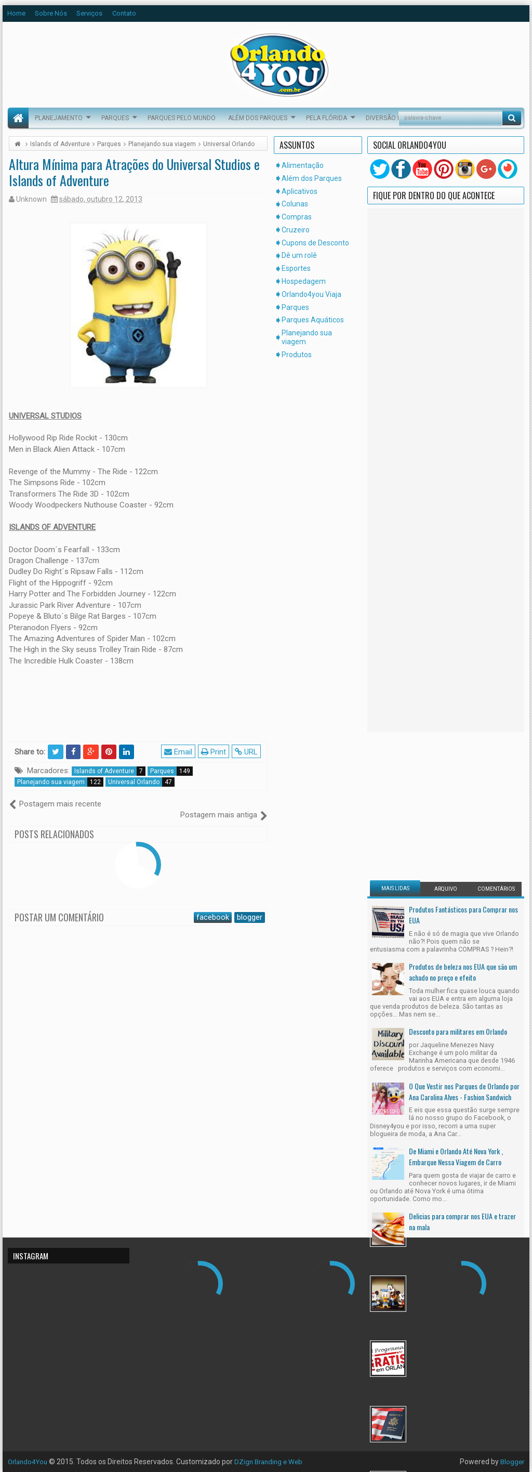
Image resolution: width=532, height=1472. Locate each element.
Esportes (296, 268)
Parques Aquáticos (313, 320)
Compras (297, 217)
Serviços (89, 13)
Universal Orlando (141, 782)
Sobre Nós (51, 13)
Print (214, 751)
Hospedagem (304, 281)
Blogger (511, 1461)
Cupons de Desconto (315, 243)
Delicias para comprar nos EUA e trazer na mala (462, 810)
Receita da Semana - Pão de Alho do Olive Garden (464, 1071)
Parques (115, 118)
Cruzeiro (296, 230)
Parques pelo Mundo (182, 118)
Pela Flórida (326, 118)
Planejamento (59, 118)
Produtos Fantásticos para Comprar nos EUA (463, 503)
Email (179, 751)
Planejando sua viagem (60, 782)
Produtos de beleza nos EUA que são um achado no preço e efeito (463, 560)
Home (16, 13)
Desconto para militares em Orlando (458, 620)
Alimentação (303, 165)
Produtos (297, 354)
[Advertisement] (435, 394)
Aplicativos (299, 191)
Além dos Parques (257, 118)
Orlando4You (29, 1461)
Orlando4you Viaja (311, 294)
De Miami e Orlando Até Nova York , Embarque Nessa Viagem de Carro (456, 745)
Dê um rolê (299, 255)
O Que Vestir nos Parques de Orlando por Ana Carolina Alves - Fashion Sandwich (464, 680)
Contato (124, 13)
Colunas (295, 204)
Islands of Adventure (109, 771)
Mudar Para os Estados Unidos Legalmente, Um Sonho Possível (451, 1006)
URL (247, 751)
